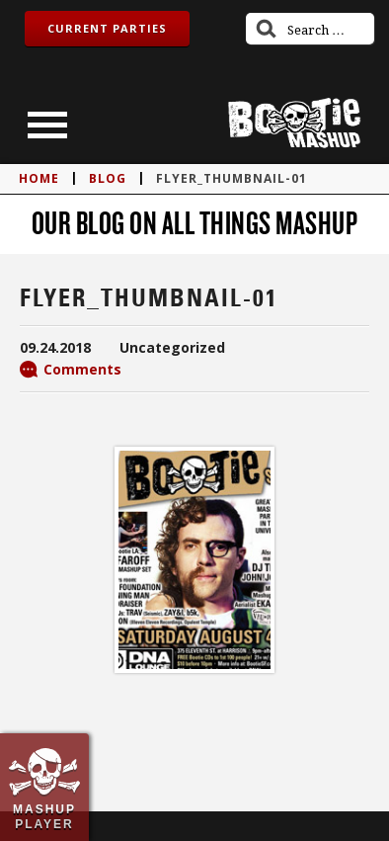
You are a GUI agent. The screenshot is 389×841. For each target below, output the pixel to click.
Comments (82, 369)
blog (107, 178)
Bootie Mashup (294, 123)
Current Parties (107, 28)
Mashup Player (44, 816)
